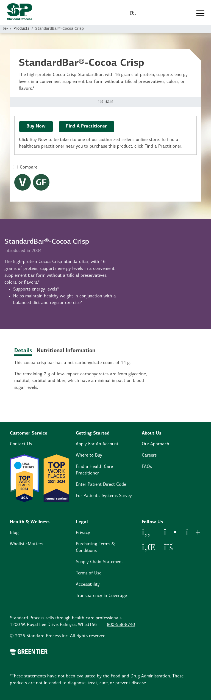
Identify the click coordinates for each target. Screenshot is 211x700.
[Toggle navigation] (200, 13)
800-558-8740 (121, 625)
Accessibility (88, 584)
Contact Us (21, 444)
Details (23, 351)
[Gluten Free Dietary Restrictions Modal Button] (41, 182)
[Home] (5, 29)
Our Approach (155, 444)
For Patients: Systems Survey (104, 496)
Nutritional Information (66, 351)
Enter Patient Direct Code (101, 484)
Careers (149, 455)
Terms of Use (88, 573)
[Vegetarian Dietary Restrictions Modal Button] (22, 182)
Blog (14, 533)
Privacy (83, 533)
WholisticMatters (26, 544)
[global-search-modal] (133, 13)
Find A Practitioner (86, 126)
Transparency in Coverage (101, 596)
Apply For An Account (97, 444)
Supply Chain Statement (99, 562)
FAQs (147, 467)
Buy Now (36, 126)
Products (21, 29)
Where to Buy (89, 455)
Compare (28, 167)
